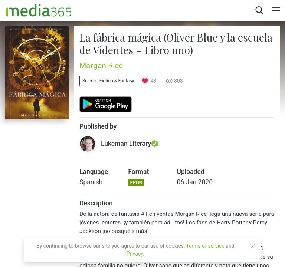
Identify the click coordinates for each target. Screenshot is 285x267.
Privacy (135, 254)
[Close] (253, 246)
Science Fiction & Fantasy (108, 80)
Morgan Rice (101, 65)
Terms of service (205, 246)
